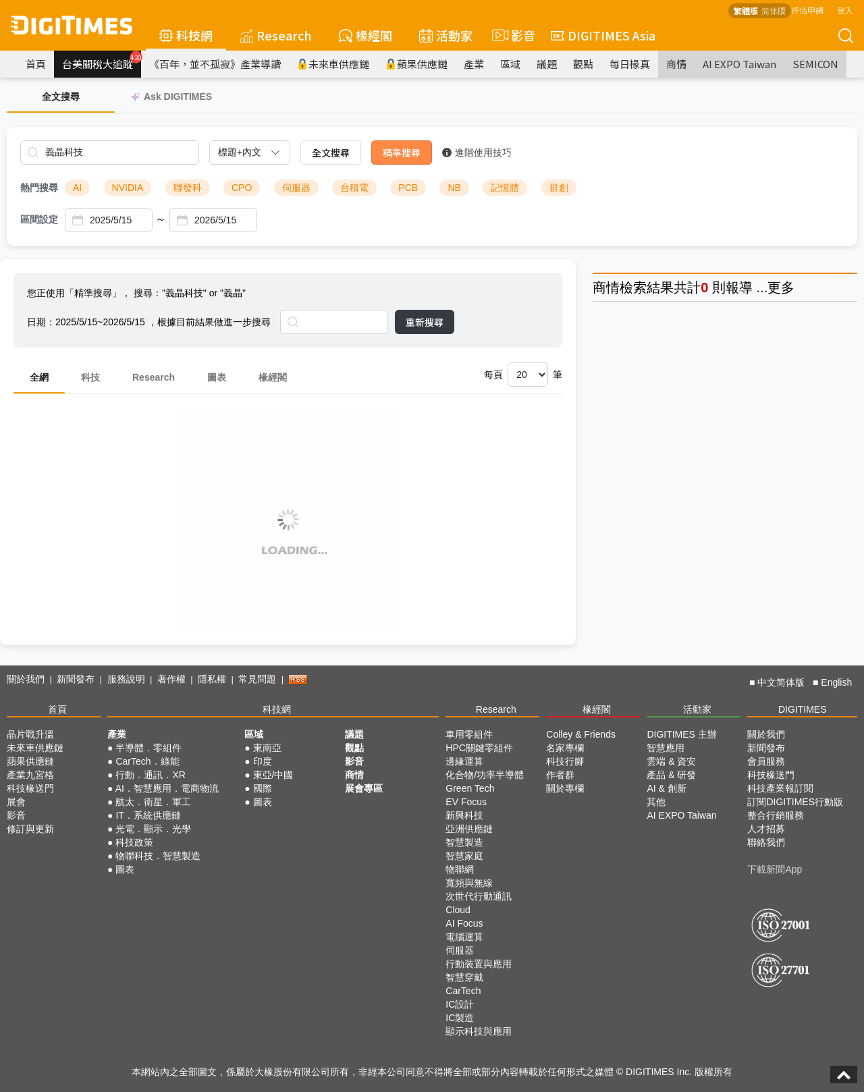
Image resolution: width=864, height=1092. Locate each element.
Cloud (458, 909)
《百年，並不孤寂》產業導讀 (215, 64)
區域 (510, 64)
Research (276, 35)
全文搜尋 (331, 152)
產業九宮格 (30, 774)
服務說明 (126, 679)
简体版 (773, 10)
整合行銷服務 (775, 815)
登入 (845, 10)
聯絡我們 (766, 842)
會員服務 (766, 761)
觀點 (583, 64)
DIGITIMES (802, 709)
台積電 (354, 187)
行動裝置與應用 (479, 963)
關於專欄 (565, 788)
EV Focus (466, 801)
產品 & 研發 (671, 774)
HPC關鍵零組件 (479, 747)
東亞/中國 (273, 774)
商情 (676, 64)
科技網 (186, 35)
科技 (90, 377)
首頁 (36, 64)
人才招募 (766, 828)
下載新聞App (774, 869)
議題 (547, 64)
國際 (262, 788)
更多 (780, 287)
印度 (262, 761)
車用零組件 (469, 734)
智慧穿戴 (464, 977)
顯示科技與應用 (479, 1031)
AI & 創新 (666, 788)
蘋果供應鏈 (416, 64)
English (836, 682)
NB (454, 187)
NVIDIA (128, 187)
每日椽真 (630, 64)
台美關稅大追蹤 (101, 61)
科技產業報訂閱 (780, 788)
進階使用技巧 (477, 152)
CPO (242, 187)
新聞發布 (75, 679)
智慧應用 (665, 747)
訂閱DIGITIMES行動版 (795, 801)
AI (77, 187)
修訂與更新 (30, 828)
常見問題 (257, 679)
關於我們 (26, 679)
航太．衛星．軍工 (153, 801)
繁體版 (746, 10)
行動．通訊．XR (150, 774)
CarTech (463, 990)
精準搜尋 (402, 152)
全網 (39, 377)
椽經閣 (365, 35)
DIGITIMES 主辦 (681, 734)
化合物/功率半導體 (485, 774)
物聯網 (460, 869)
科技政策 (134, 842)
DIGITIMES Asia (603, 35)
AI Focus (464, 923)
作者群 (560, 774)
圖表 (216, 377)
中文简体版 (781, 682)
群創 (558, 187)
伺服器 (296, 187)
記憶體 (505, 187)
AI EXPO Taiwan (739, 64)
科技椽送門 (30, 788)
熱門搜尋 (39, 187)
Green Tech (470, 788)
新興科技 (464, 815)
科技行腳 (565, 761)
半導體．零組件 (148, 747)
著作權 (171, 679)
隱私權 (212, 679)
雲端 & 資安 (671, 761)
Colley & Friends (581, 734)
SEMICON (815, 64)
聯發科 (187, 187)
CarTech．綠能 (147, 761)
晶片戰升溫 (30, 734)
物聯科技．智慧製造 (157, 855)
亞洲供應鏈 (469, 828)
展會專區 (364, 788)
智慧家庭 (464, 855)
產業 (474, 64)
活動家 (446, 35)
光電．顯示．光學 (153, 828)
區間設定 (39, 219)
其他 (656, 801)
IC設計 (460, 1004)
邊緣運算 (464, 761)
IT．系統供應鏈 (147, 815)
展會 (16, 801)
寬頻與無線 (469, 882)
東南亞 (267, 747)
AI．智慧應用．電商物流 (167, 788)
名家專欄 (565, 747)
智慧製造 (464, 842)
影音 (512, 35)
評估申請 (807, 10)
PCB (408, 187)
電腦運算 (464, 936)
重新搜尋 (424, 322)
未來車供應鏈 (333, 64)
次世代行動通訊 (479, 896)
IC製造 (460, 1017)
